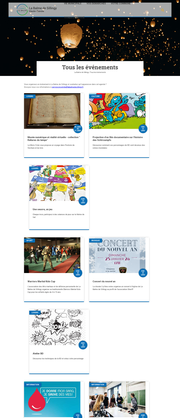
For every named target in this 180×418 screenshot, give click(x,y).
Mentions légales (99, 414)
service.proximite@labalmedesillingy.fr (68, 87)
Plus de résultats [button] (90, 348)
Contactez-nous (35, 397)
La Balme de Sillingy (81, 72)
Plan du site (78, 414)
